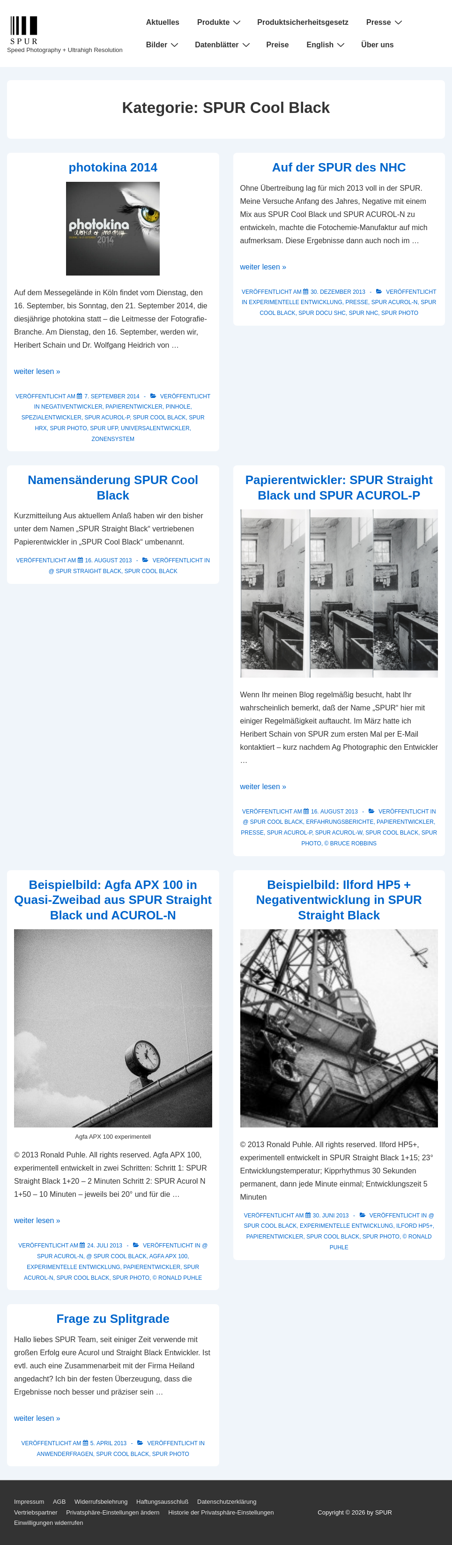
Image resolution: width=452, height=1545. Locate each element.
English (327, 44)
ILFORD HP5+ (414, 1226)
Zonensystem (113, 439)
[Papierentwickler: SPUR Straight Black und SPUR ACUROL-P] (334, 811)
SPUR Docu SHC (322, 313)
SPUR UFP (104, 428)
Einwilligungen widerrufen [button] (48, 1522)
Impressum (29, 1501)
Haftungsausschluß (162, 1501)
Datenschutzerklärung (226, 1501)
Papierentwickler (134, 406)
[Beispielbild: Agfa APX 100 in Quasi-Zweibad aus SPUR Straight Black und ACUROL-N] (104, 1245)
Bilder (163, 44)
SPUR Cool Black (159, 417)
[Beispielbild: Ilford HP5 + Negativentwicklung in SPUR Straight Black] (331, 1215)
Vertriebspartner (36, 1512)
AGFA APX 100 (168, 1256)
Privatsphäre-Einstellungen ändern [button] (112, 1512)
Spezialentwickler (52, 417)
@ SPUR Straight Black (85, 571)
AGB (59, 1501)
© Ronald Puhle (177, 1278)
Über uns (377, 45)
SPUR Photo (68, 428)
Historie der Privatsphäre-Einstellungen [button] (221, 1512)
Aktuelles (162, 22)
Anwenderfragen (65, 1454)
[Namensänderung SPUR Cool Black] (108, 560)
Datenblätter (223, 44)
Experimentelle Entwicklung (295, 302)
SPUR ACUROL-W (339, 832)
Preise (278, 45)
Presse (385, 22)
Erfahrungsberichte (339, 822)
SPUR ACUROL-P (107, 417)
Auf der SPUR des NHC (339, 167)
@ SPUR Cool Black (273, 822)
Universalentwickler (155, 428)
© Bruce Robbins (351, 843)
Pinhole (178, 406)
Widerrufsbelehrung (100, 1501)
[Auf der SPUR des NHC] (338, 292)
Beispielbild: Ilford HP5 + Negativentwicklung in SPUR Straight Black (339, 900)
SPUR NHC (363, 313)
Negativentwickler (71, 406)
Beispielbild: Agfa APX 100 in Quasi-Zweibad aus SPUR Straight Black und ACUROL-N (113, 900)
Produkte (220, 22)
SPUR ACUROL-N (394, 302)
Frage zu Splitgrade (113, 1319)
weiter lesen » (37, 371)
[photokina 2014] (111, 396)
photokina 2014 (113, 167)
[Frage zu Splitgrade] (108, 1443)
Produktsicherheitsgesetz (302, 22)
